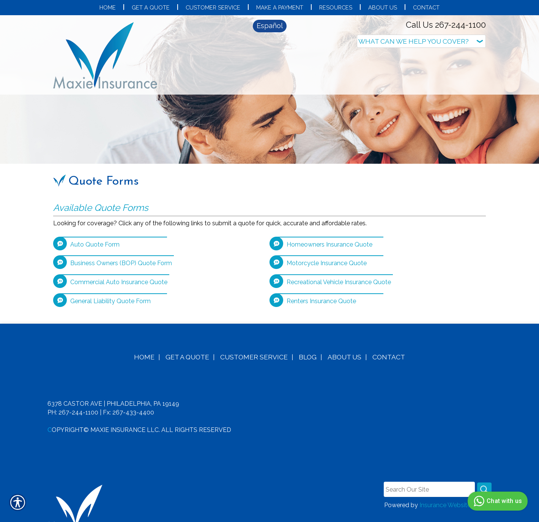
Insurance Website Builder (455, 493)
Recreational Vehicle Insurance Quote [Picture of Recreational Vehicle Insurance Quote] (339, 270)
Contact (388, 345)
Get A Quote (187, 345)
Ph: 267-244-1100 (72, 400)
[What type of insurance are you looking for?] (421, 41)
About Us (344, 345)
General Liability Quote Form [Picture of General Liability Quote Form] (110, 289)
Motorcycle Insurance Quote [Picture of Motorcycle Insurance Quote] (327, 251)
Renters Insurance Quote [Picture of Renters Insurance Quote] (321, 289)
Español (270, 26)
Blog (308, 345)
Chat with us (496, 501)
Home (144, 345)
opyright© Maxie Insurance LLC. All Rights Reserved (141, 418)
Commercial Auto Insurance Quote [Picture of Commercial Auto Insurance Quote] (118, 270)
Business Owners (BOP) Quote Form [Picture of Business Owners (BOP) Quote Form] (121, 251)
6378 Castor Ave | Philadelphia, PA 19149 (113, 392)
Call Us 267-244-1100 (446, 25)
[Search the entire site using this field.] (428, 478)
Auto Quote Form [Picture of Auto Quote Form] (95, 232)
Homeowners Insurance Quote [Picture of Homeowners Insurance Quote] (329, 232)
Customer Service (254, 345)
